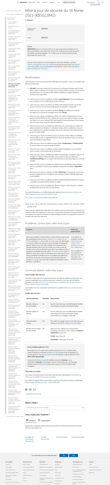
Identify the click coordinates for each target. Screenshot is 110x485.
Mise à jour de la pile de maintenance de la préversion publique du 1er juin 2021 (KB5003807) (14, 409)
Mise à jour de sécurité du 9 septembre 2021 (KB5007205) (14, 295)
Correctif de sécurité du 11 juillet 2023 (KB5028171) (14, 55)
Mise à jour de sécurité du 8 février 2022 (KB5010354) (14, 249)
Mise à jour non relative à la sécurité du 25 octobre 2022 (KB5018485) (14, 135)
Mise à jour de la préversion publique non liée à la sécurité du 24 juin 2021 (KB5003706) (14, 384)
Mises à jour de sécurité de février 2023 (45, 194)
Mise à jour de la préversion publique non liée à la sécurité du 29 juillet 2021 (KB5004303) (14, 359)
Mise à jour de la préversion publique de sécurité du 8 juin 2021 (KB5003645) (14, 392)
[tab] (31, 420)
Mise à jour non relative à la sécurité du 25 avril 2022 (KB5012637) (14, 218)
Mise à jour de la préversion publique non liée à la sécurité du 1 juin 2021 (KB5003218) (14, 400)
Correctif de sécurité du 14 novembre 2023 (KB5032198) (14, 32)
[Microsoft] (11, 2)
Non (73, 455)
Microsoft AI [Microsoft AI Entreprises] (57, 464)
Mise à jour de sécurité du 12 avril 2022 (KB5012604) (14, 224)
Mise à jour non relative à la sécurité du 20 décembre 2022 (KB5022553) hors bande (14, 98)
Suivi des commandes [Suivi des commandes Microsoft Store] (27, 475)
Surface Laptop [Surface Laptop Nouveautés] (9, 467)
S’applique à (30, 20)
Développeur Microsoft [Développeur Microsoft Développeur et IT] (77, 464)
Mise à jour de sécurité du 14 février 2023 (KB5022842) (14, 85)
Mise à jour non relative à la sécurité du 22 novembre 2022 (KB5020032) (14, 112)
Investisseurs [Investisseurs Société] (91, 472)
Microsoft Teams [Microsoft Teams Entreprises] (58, 480)
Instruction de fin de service (13, 27)
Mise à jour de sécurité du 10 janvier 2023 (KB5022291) (14, 91)
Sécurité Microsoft (61, 437)
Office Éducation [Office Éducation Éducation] (43, 475)
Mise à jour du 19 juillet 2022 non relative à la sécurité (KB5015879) (14, 183)
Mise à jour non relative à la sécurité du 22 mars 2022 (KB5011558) (14, 230)
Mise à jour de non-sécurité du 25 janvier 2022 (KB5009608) (14, 255)
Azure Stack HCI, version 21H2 (11, 18)
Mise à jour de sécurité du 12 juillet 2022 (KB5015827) (14, 188)
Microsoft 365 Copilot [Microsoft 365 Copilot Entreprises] (59, 478)
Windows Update (41, 360)
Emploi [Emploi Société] (90, 464)
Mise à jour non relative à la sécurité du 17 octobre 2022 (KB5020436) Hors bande (14, 143)
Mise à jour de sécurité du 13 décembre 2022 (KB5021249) (14, 106)
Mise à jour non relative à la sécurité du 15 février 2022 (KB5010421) (14, 242)
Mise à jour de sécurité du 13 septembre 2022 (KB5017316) (14, 163)
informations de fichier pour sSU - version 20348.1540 (43, 382)
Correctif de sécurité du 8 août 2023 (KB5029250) (14, 50)
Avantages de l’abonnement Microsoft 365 (29, 439)
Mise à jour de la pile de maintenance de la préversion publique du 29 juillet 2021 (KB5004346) (14, 368)
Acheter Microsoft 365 (68, 2)
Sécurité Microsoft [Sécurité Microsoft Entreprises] (59, 467)
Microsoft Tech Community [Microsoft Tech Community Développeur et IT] (78, 474)
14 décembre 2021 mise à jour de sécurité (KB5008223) (14, 281)
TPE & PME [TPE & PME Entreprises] (57, 483)
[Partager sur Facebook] (26, 389)
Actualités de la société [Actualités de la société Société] (94, 467)
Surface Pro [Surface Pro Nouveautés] (8, 464)
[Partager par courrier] (34, 389)
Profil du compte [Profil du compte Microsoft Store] (26, 464)
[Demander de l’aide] (98, 2)
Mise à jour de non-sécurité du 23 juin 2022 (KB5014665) (13, 194)
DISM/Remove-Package (53, 352)
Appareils (52, 2)
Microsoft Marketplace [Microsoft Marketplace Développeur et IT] (77, 476)
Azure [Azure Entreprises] (56, 470)
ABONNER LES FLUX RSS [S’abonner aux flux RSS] (34, 394)
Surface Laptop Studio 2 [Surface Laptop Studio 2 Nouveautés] (10, 470)
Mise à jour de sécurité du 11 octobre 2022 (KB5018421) (14, 150)
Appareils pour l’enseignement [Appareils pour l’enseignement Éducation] (46, 467)
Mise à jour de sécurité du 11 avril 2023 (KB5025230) (14, 73)
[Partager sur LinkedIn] (30, 389)
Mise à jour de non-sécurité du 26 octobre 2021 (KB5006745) (14, 300)
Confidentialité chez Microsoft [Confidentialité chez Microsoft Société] (95, 470)
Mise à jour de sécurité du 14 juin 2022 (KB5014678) (14, 200)
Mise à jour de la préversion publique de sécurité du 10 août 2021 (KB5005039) (14, 350)
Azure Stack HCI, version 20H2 (15, 416)
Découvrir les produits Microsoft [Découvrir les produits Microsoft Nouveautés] (12, 482)
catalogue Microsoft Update (72, 323)
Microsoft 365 (31, 2)
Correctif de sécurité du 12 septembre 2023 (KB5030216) (14, 44)
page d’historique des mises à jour (37, 68)
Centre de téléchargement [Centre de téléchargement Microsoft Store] (28, 467)
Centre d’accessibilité (78, 437)
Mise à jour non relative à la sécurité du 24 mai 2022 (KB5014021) (14, 206)
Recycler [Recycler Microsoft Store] (25, 478)
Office (38, 2)
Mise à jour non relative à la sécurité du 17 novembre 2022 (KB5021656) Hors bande (14, 121)
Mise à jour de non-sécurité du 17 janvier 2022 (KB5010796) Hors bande (14, 262)
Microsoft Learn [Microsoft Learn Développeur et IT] (76, 467)
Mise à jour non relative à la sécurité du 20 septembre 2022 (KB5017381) (14, 157)
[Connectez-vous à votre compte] (102, 2)
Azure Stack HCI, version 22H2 (15, 14)
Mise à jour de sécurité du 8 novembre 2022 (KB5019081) (14, 128)
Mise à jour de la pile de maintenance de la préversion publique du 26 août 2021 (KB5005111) (14, 341)
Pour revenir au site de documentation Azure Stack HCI (41, 197)
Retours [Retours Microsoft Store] (24, 472)
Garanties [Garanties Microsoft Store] (25, 480)
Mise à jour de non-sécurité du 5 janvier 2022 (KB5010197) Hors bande (13, 275)
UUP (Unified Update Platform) (60, 251)
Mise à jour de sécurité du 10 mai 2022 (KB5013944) (14, 212)
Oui (64, 455)
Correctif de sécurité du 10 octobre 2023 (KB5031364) (14, 38)
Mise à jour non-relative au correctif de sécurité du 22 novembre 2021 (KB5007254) (14, 288)
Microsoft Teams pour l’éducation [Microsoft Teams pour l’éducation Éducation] (47, 470)
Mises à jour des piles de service (50, 282)
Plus (59, 2)
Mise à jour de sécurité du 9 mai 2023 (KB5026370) (14, 67)
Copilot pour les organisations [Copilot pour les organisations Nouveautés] (12, 472)
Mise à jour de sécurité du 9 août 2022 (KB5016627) (14, 177)
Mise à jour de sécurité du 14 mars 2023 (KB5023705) (14, 79)
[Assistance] (23, 2)
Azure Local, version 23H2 (14, 10)
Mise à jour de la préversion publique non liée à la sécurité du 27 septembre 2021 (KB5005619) (14, 314)
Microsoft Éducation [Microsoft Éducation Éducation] (44, 464)
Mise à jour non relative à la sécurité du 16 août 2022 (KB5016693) (14, 170)
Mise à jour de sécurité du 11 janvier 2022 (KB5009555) (14, 268)
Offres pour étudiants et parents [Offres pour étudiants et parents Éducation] (46, 482)
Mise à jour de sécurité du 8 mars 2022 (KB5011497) (14, 236)
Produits (44, 2)
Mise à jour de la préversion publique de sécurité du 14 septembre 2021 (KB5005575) (14, 323)
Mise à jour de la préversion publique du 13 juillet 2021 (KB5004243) (14, 376)
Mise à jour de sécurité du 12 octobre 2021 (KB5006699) (14, 306)
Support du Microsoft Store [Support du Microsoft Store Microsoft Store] (28, 470)
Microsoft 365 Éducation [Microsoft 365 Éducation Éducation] (45, 472)
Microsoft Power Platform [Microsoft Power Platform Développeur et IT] (78, 479)
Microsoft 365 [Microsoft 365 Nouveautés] (8, 479)
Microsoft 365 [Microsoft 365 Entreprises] (58, 475)
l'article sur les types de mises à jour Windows (41, 64)
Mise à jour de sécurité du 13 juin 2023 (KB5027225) (14, 61)
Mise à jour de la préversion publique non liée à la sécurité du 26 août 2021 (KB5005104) (14, 332)
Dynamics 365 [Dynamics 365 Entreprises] (58, 472)
